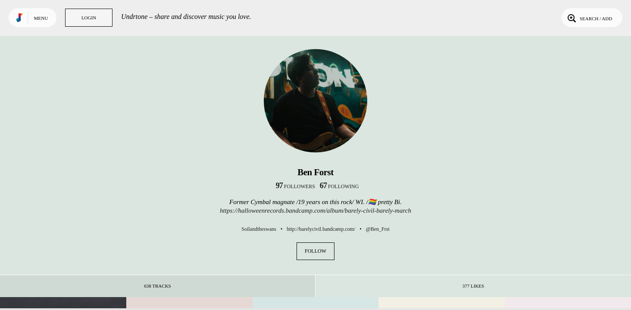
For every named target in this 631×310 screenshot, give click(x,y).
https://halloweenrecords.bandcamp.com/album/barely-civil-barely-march (315, 210)
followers (295, 186)
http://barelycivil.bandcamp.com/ (321, 229)
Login (88, 17)
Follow (315, 251)
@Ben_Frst (378, 229)
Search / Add (589, 17)
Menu (41, 18)
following (339, 186)
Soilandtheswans (258, 229)
